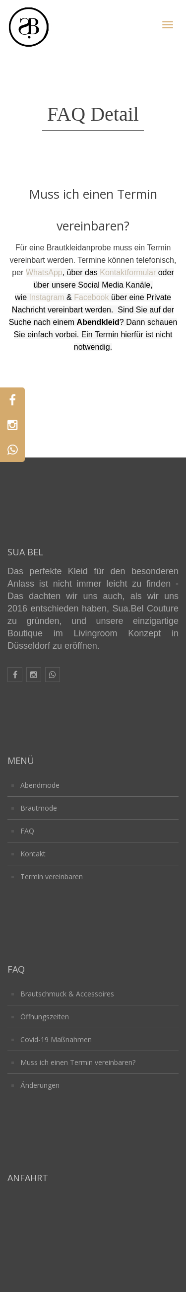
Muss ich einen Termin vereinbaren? (77, 1062)
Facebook (91, 297)
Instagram (46, 297)
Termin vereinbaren (51, 876)
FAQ (27, 831)
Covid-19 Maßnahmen (56, 1039)
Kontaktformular (128, 272)
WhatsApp (44, 272)
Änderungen (40, 1085)
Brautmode (38, 808)
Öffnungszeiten (44, 1016)
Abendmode (40, 785)
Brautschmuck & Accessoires (67, 993)
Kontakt (33, 853)
